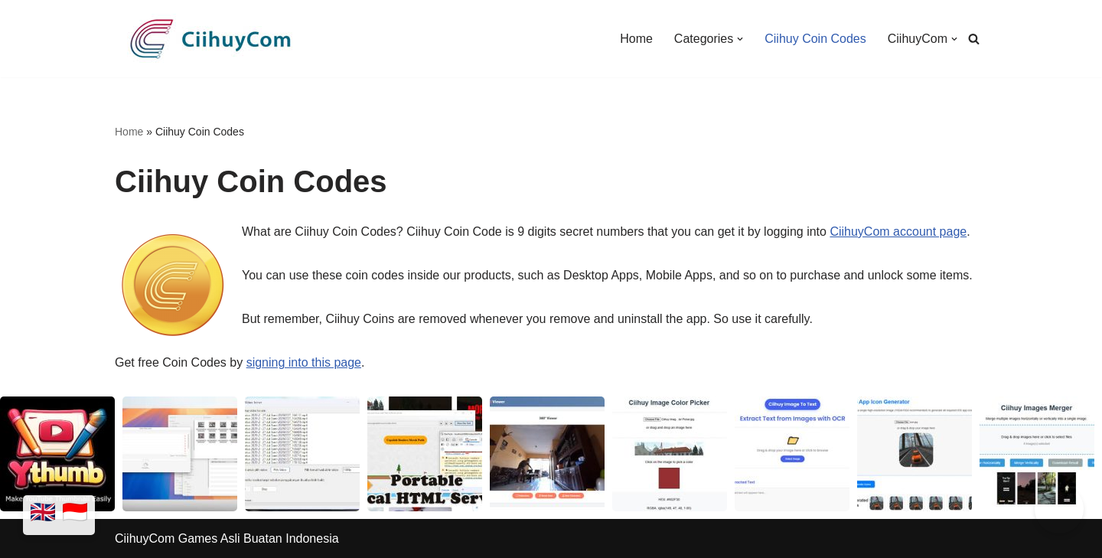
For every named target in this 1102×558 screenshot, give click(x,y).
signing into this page (303, 362)
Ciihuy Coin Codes (815, 38)
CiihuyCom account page (898, 231)
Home (636, 38)
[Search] (974, 38)
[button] (740, 39)
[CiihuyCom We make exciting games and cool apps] (210, 39)
